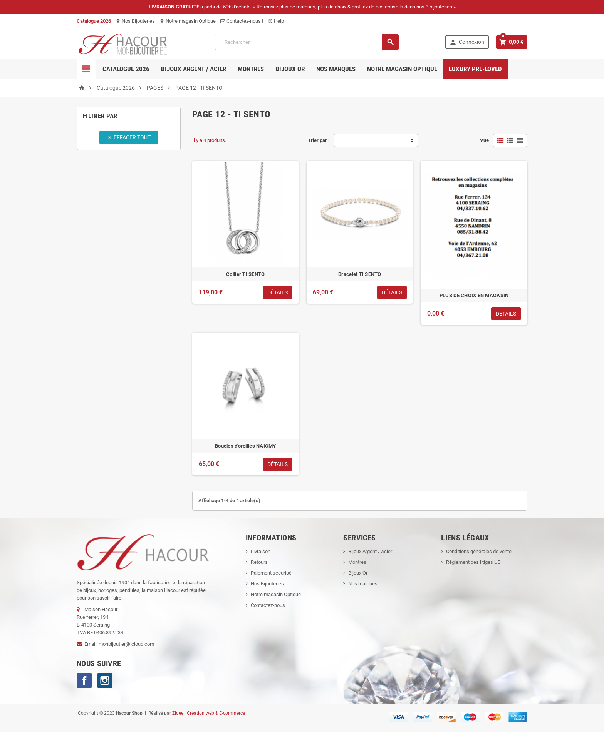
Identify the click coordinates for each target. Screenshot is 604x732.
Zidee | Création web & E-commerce (208, 713)
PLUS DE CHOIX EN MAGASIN (474, 295)
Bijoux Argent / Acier (193, 69)
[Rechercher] (307, 42)
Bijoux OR (290, 69)
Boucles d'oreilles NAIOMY (245, 446)
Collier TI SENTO (245, 274)
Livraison (260, 551)
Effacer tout (129, 137)
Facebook (84, 680)
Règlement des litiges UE (473, 562)
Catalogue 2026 (125, 69)
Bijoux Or (357, 573)
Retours (259, 562)
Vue (484, 140)
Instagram (104, 680)
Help (276, 21)
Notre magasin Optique (187, 21)
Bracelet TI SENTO (359, 274)
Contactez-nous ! (241, 21)
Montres (251, 69)
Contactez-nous (268, 605)
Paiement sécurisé (271, 573)
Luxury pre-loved (475, 69)
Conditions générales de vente (479, 551)
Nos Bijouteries (135, 21)
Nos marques (336, 69)
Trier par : (319, 140)
